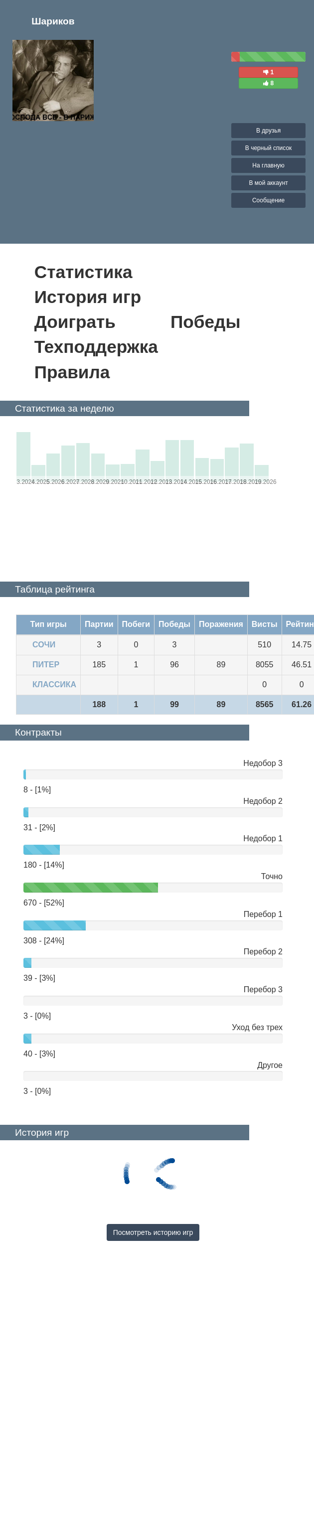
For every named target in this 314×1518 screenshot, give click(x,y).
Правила (72, 372)
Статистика (83, 272)
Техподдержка (96, 346)
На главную (268, 165)
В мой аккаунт (268, 182)
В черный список (268, 148)
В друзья (268, 130)
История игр (87, 296)
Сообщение (268, 200)
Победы (205, 321)
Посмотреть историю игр (153, 1232)
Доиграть (75, 321)
